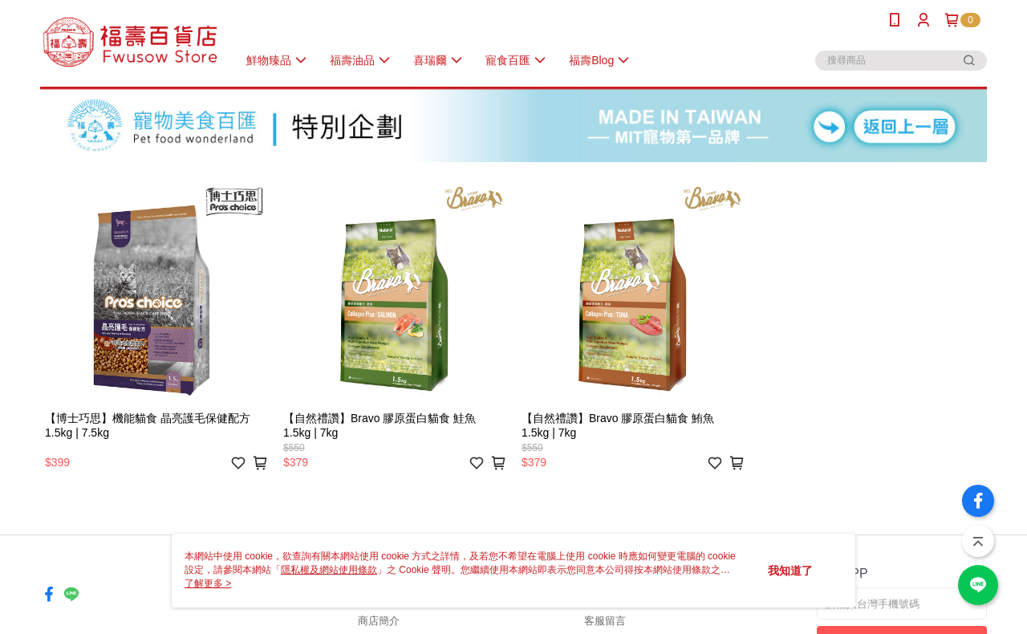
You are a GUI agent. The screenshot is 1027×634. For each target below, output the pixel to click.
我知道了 (790, 570)
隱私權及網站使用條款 (329, 569)
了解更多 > (208, 583)
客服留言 (605, 621)
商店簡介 (379, 621)
